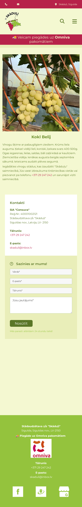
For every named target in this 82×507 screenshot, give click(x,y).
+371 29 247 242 (42, 175)
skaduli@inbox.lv (21, 247)
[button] (72, 22)
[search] (62, 21)
